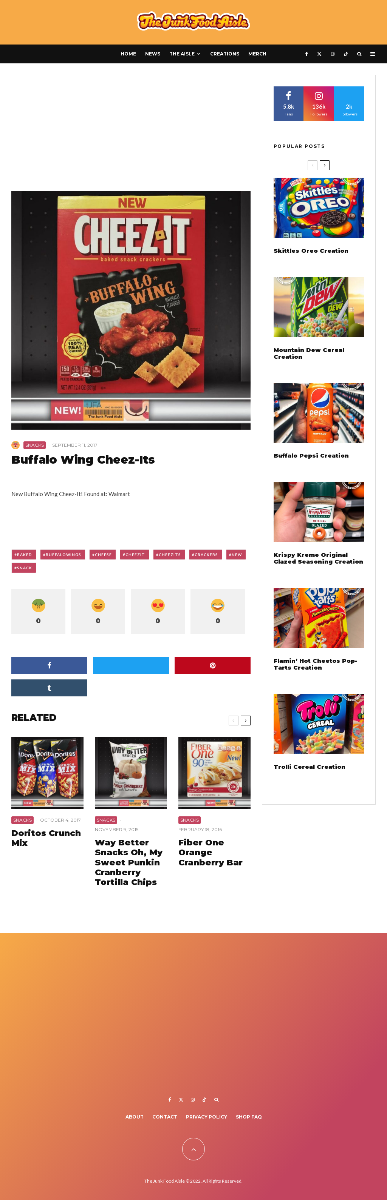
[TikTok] (346, 54)
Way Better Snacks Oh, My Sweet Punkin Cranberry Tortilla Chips (129, 863)
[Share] (49, 665)
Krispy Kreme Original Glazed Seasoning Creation (318, 558)
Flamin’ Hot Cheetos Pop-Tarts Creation (316, 664)
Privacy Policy (206, 1117)
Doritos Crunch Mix (46, 838)
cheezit (135, 554)
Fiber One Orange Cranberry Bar (210, 853)
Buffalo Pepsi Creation (311, 455)
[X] (319, 54)
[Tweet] (131, 665)
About (134, 1117)
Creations (224, 54)
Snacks (34, 445)
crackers (206, 554)
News (152, 54)
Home (128, 54)
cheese (103, 554)
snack (24, 567)
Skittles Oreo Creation (311, 250)
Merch (257, 54)
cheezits (170, 554)
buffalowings (63, 554)
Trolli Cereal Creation (309, 767)
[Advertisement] (131, 130)
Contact (164, 1117)
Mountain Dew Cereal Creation (309, 353)
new (237, 554)
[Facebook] (307, 54)
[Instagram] (332, 54)
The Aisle (182, 54)
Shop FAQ (249, 1117)
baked (24, 554)
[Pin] (213, 665)
